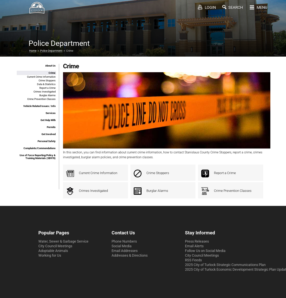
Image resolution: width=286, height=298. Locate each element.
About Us (50, 65)
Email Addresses (125, 251)
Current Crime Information (41, 76)
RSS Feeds (193, 260)
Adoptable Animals (53, 251)
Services (51, 113)
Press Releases (197, 241)
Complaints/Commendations (39, 148)
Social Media (122, 246)
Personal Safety (47, 141)
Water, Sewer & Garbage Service (63, 241)
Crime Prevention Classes (41, 99)
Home (32, 50)
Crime (52, 72)
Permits (51, 127)
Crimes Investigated (44, 91)
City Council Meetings (55, 246)
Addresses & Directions (130, 255)
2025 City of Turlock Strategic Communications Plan (225, 265)
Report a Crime (47, 87)
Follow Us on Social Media (205, 251)
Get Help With (48, 120)
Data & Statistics (46, 84)
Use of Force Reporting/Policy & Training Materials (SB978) (38, 157)
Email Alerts (194, 246)
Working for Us (49, 255)
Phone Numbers (124, 241)
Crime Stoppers (47, 80)
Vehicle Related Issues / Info (39, 106)
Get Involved (49, 134)
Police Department (51, 50)
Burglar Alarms (47, 95)
